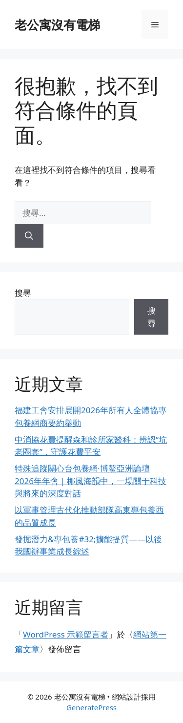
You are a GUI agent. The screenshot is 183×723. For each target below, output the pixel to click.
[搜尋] (29, 236)
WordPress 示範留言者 (65, 634)
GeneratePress (91, 707)
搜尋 (23, 292)
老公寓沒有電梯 (57, 24)
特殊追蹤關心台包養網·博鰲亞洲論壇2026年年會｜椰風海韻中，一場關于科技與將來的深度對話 (90, 481)
